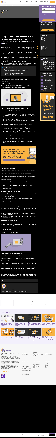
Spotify (46, 367)
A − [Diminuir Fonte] (4, 43)
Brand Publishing (43, 38)
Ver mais (34, 368)
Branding (42, 39)
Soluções (33, 1)
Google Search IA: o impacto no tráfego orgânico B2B (47, 63)
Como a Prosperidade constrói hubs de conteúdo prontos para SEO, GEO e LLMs (27, 368)
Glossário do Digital (44, 54)
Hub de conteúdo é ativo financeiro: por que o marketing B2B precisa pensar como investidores (26, 374)
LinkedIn (46, 364)
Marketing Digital (4, 10)
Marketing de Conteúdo (44, 47)
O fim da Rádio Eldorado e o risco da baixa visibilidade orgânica (13, 73)
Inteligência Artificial (44, 45)
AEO (42, 37)
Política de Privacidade (45, 14)
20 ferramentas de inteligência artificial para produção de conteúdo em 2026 (48, 76)
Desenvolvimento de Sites (48, 354)
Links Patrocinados (44, 46)
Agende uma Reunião (45, 1)
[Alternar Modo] (7, 43)
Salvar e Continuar (51, 434)
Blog (37, 1)
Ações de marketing (41, 435)
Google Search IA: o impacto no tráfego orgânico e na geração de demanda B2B (15, 69)
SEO (34, 365)
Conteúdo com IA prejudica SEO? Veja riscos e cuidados (12, 74)
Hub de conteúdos (24, 353)
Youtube (46, 366)
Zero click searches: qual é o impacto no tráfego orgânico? (47, 67)
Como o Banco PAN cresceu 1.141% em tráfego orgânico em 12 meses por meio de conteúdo (38, 352)
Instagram (46, 365)
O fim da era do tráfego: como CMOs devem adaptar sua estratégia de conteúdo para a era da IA (27, 366)
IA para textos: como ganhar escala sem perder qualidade (47, 61)
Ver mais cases (35, 355)
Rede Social (43, 50)
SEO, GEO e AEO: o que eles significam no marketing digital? (48, 82)
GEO (42, 41)
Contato (52, 1)
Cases (40, 1)
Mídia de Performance (44, 49)
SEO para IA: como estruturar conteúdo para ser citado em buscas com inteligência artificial (48, 80)
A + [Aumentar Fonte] (1, 43)
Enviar (49, 20)
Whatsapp (46, 363)
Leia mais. (25, 291)
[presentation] (48, 17)
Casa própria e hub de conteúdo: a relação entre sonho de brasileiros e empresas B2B (27, 371)
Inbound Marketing (47, 353)
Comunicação (43, 40)
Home (30, 1)
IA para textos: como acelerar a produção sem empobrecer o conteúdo (14, 70)
